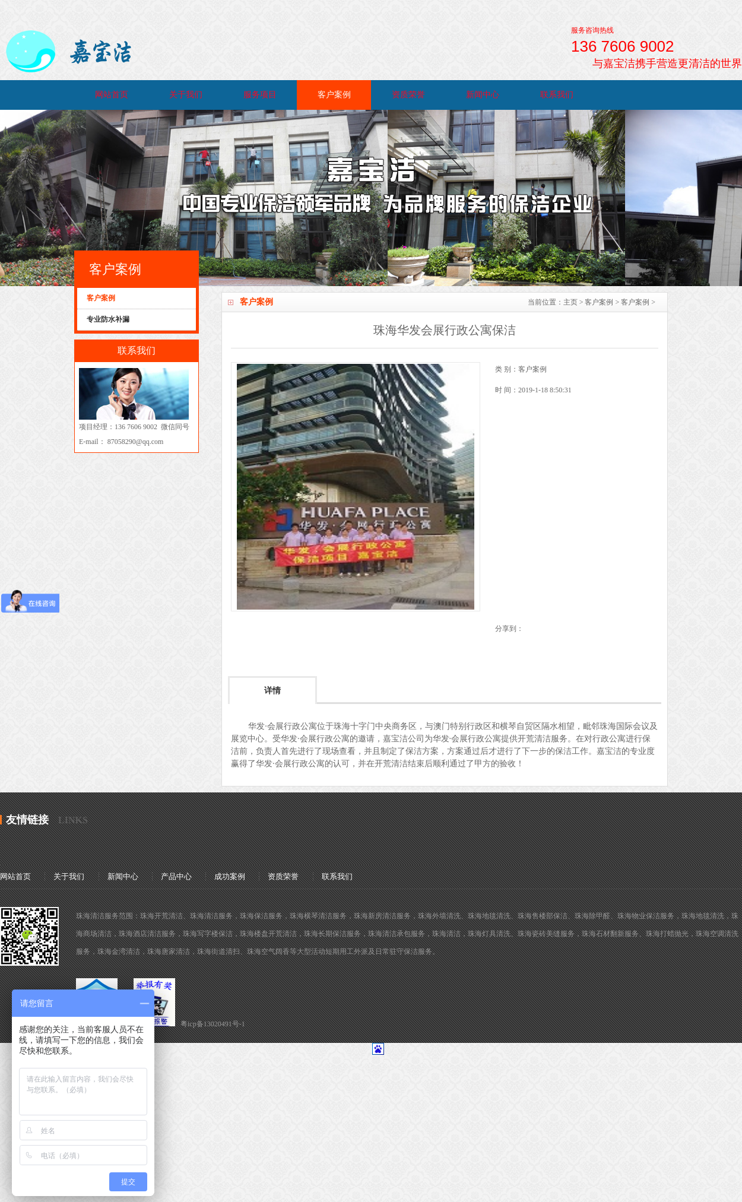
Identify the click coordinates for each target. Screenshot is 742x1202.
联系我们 (556, 94)
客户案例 (334, 94)
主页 (570, 302)
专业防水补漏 (108, 319)
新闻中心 (482, 94)
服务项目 (260, 94)
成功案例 (229, 876)
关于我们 (185, 94)
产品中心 (176, 876)
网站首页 (111, 94)
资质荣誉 (408, 94)
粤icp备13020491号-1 (212, 1024)
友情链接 (27, 820)
